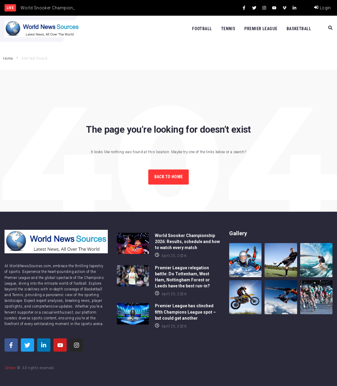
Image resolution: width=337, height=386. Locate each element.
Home (8, 58)
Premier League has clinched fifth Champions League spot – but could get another (185, 311)
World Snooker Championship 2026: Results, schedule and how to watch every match (187, 241)
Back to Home (168, 176)
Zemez (10, 368)
